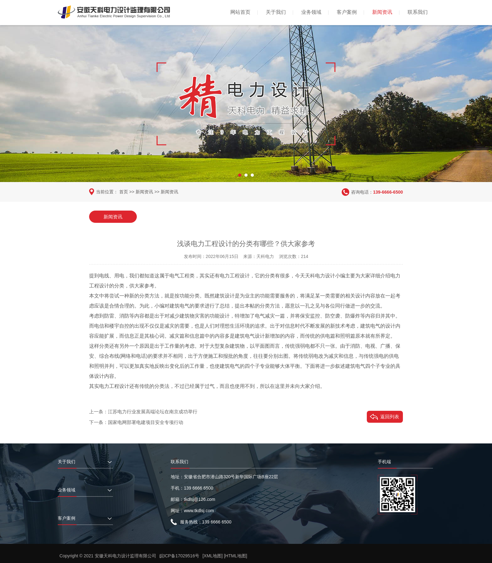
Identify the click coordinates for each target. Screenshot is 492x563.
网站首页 (240, 12)
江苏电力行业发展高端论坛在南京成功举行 (152, 411)
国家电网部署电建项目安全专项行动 (145, 422)
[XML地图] (213, 555)
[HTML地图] (235, 555)
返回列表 (389, 416)
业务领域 (311, 12)
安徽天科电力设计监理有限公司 (125, 555)
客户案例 (347, 12)
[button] (239, 174)
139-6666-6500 (388, 191)
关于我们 (276, 12)
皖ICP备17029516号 (179, 555)
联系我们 (418, 12)
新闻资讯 (382, 12)
